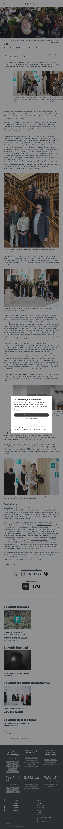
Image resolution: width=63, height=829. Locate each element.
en (48, 399)
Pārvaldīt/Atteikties (31, 418)
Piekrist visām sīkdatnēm (31, 415)
